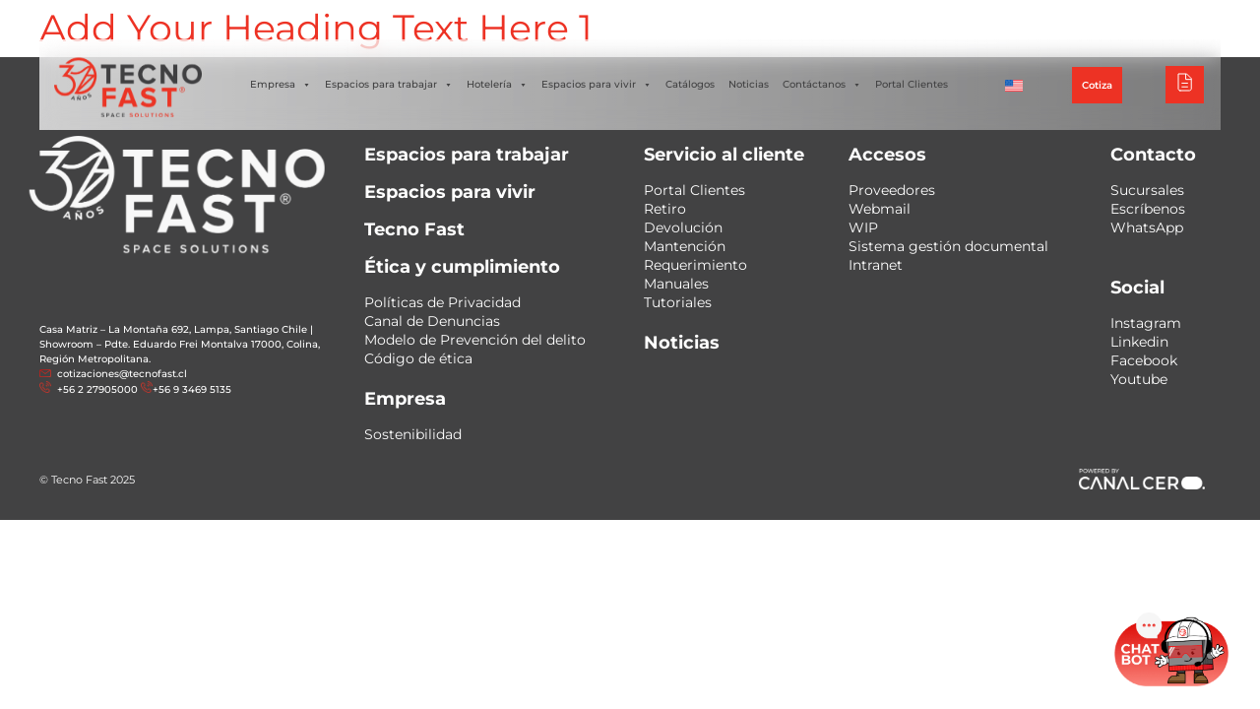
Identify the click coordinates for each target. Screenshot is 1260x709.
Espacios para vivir (596, 84)
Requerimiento (695, 265)
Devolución (683, 227)
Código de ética (418, 358)
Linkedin (1139, 342)
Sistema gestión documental (948, 246)
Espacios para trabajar (389, 84)
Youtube (1138, 379)
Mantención (684, 246)
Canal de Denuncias (432, 321)
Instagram (1145, 323)
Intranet (876, 265)
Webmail (880, 209)
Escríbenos (1147, 209)
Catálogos (690, 84)
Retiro (665, 209)
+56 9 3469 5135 (192, 389)
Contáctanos (822, 84)
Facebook (1143, 360)
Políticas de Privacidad (442, 302)
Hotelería (497, 84)
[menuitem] (1014, 85)
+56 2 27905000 (96, 389)
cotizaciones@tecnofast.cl (122, 373)
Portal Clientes (911, 84)
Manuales (676, 283)
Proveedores (892, 190)
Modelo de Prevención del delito (475, 340)
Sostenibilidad (413, 434)
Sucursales (1147, 190)
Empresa (280, 84)
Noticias (748, 84)
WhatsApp (1146, 227)
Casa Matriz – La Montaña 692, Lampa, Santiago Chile (173, 329)
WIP (863, 227)
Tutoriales (678, 302)
